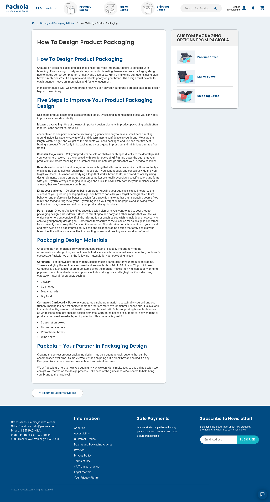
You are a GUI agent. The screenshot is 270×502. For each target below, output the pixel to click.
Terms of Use (82, 461)
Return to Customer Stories (57, 392)
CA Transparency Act (87, 466)
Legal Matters (82, 472)
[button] (215, 8)
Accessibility (82, 433)
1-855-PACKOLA (30, 430)
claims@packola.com (41, 422)
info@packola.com (44, 426)
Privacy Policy (83, 455)
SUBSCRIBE (247, 439)
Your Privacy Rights (86, 477)
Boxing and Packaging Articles (57, 23)
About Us (79, 428)
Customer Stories (85, 439)
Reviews (79, 450)
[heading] (99, 41)
